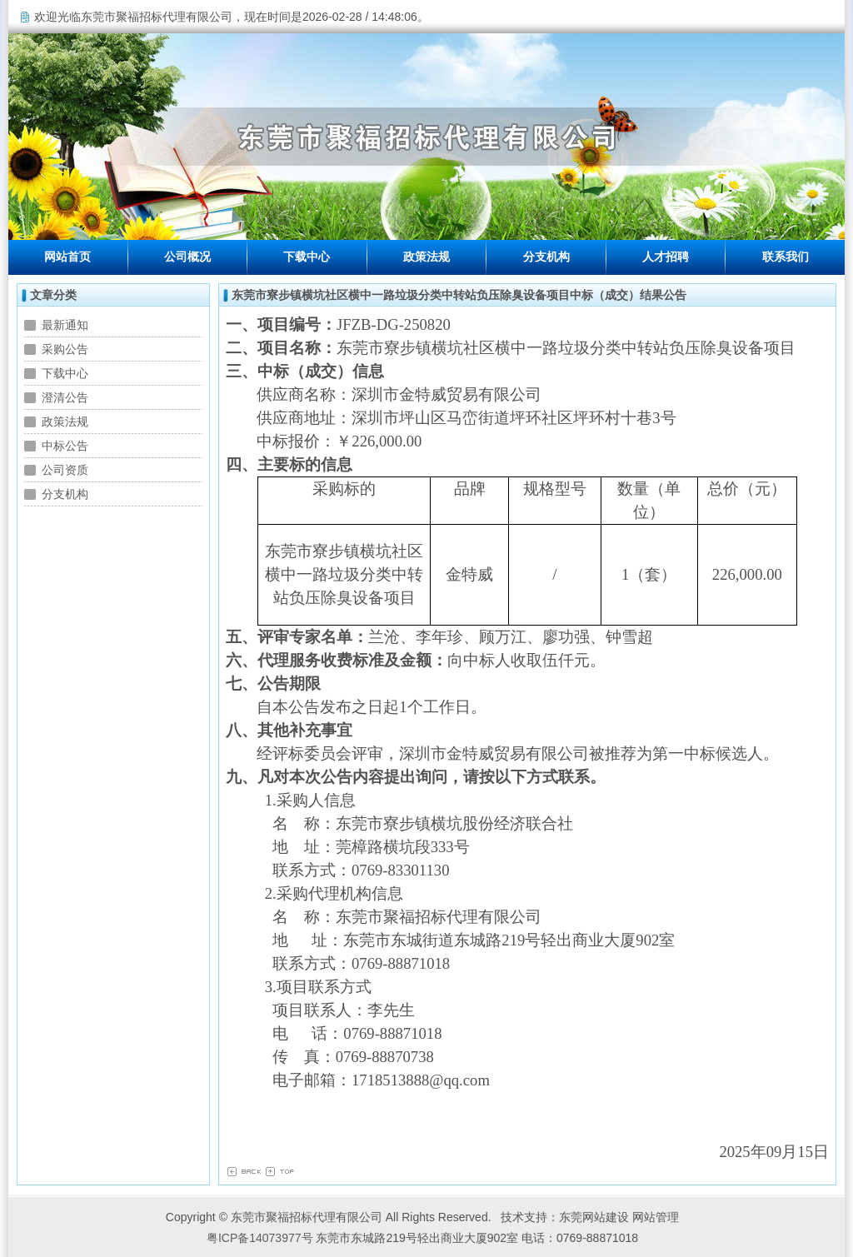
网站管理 (655, 1217)
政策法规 (426, 257)
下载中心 (306, 257)
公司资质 (65, 469)
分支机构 (546, 257)
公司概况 (187, 257)
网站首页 (67, 257)
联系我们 (785, 257)
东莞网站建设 (594, 1217)
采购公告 (65, 349)
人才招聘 (665, 257)
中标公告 (65, 445)
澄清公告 (65, 397)
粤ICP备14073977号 (260, 1238)
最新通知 (65, 325)
